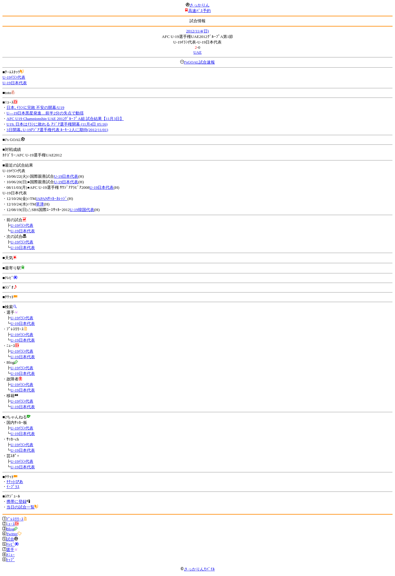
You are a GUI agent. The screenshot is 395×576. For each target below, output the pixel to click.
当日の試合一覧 (20, 507)
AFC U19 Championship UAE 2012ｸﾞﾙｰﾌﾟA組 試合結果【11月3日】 (65, 118)
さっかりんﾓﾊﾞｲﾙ (197, 569)
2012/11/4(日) (197, 31)
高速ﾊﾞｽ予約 (199, 10)
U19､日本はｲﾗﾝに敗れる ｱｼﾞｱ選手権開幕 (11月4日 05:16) (56, 124)
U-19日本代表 (14, 83)
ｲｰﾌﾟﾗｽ (12, 486)
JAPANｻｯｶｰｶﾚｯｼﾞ (51, 198)
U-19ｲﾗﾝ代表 (13, 77)
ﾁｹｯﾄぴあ (14, 481)
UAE (197, 52)
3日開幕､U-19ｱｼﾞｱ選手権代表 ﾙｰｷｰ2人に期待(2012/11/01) (57, 129)
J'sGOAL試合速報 (199, 62)
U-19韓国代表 (82, 209)
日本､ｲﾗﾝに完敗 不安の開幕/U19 (35, 107)
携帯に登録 (16, 501)
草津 (40, 204)
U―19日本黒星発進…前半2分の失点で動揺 (45, 113)
